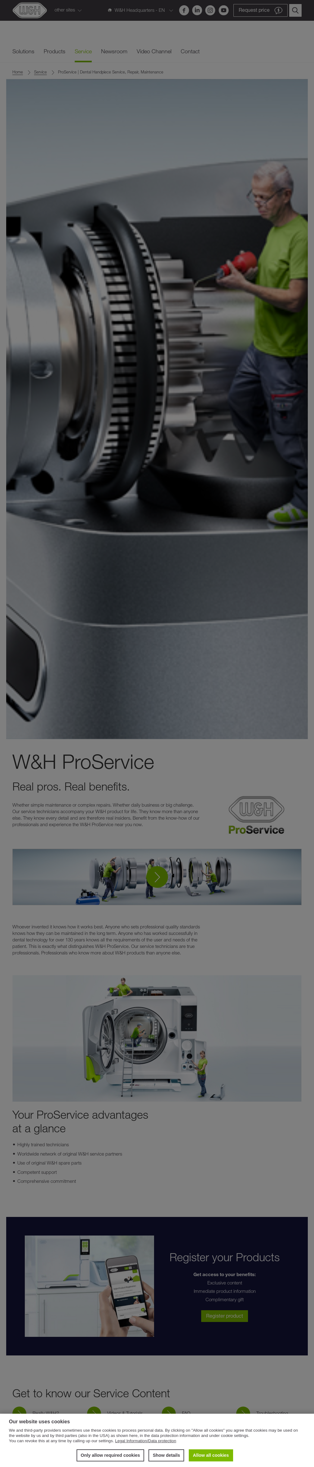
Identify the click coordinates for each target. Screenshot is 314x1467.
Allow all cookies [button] (211, 1455)
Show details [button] (166, 1455)
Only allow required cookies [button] (110, 1455)
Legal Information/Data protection (145, 1440)
